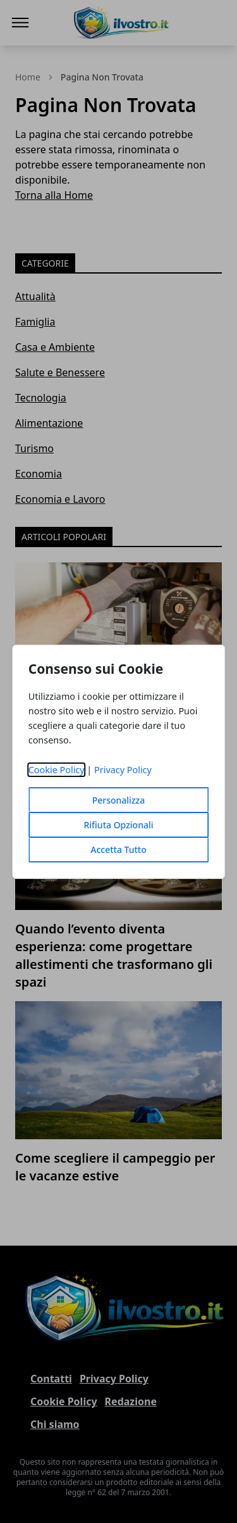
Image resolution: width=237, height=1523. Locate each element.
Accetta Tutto (118, 850)
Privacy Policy (123, 770)
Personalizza (118, 800)
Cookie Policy (56, 770)
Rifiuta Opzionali (118, 825)
